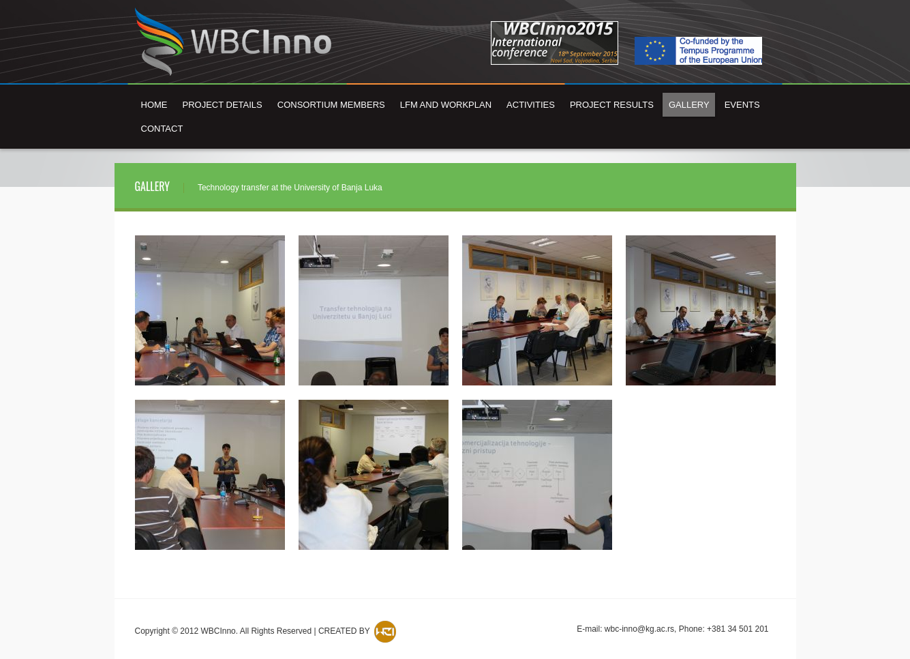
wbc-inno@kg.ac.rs (639, 629)
